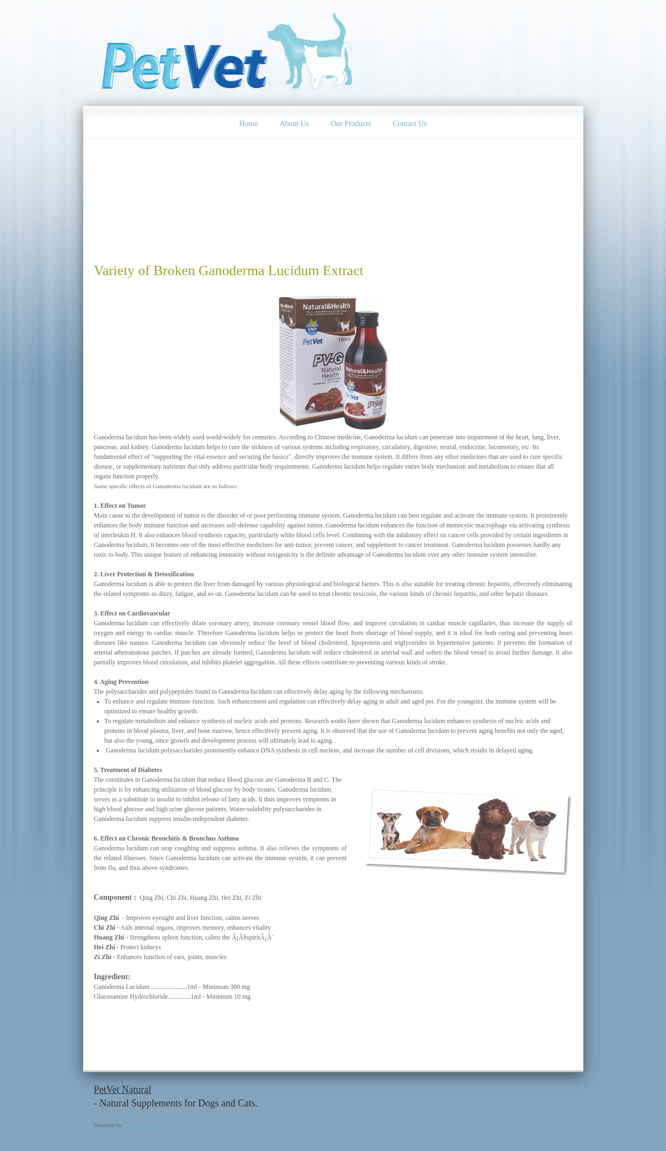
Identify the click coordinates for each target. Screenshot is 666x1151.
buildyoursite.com (145, 1125)
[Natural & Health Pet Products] (230, 53)
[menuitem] (248, 122)
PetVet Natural (122, 1089)
